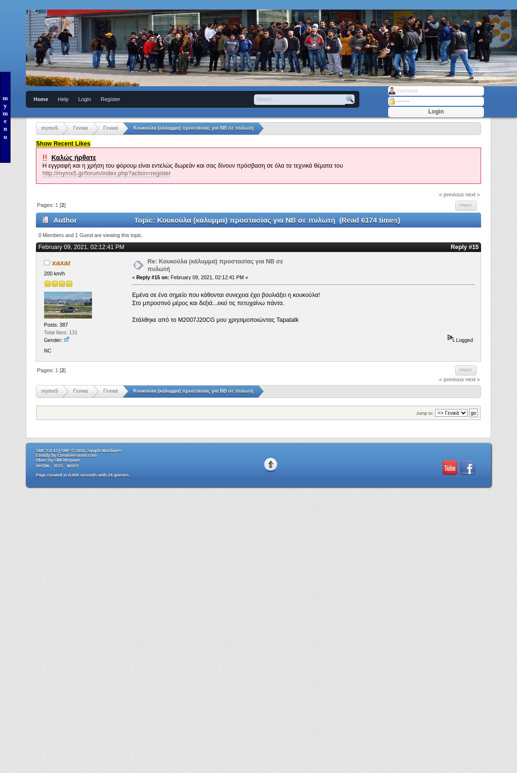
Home (41, 99)
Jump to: (425, 413)
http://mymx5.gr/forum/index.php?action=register (106, 173)
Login (84, 99)
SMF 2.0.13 (46, 450)
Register (110, 99)
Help (63, 99)
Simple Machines (104, 450)
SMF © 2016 (73, 450)
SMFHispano (67, 460)
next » (472, 194)
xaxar (61, 263)
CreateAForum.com (77, 455)
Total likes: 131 (61, 332)
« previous (451, 194)
